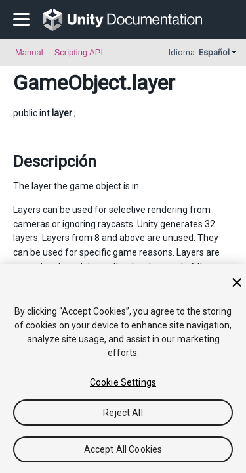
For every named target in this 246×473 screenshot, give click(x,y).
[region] (123, 368)
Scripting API (78, 52)
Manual (29, 52)
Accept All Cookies (123, 449)
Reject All (122, 412)
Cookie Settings (123, 382)
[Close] (237, 282)
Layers (27, 209)
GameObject (69, 82)
